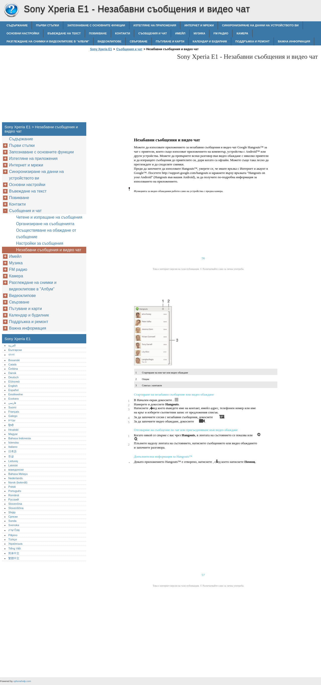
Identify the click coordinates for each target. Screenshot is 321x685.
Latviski (13, 465)
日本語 (12, 451)
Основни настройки (23, 33)
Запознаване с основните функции (96, 25)
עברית (11, 420)
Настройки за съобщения (39, 243)
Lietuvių (13, 461)
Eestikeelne (15, 394)
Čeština (13, 368)
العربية (12, 345)
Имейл (180, 33)
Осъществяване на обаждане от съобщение (46, 233)
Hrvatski (13, 429)
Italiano (12, 446)
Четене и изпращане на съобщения (49, 217)
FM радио (220, 33)
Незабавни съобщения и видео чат (48, 250)
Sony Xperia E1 (11, 10)
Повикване (98, 33)
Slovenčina (15, 503)
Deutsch (13, 377)
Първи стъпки (47, 25)
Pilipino (12, 535)
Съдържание (17, 25)
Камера (242, 33)
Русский (13, 499)
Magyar (13, 433)
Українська (15, 543)
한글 (11, 456)
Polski (12, 486)
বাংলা (11, 354)
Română (13, 495)
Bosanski (14, 360)
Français (13, 411)
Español (13, 390)
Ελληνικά (14, 381)
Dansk (12, 373)
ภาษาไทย (14, 530)
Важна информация (294, 41)
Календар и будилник (210, 41)
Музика (199, 33)
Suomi (12, 407)
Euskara (13, 398)
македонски (16, 469)
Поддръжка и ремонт (252, 41)
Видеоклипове (109, 41)
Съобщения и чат (152, 33)
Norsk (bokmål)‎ (17, 482)
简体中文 (13, 553)
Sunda (12, 520)
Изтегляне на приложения (154, 25)
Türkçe (12, 539)
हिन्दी (11, 425)
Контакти (122, 33)
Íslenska (13, 442)
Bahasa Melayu (18, 473)
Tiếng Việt (14, 548)
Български (15, 349)
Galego (12, 415)
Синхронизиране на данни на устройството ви (260, 25)
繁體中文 (13, 558)
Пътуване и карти (170, 41)
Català (12, 364)
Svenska (13, 525)
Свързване (138, 41)
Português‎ (14, 490)
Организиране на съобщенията (45, 224)
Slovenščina (15, 508)
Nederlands (15, 478)
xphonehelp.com (22, 681)
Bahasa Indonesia (19, 438)
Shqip (12, 512)
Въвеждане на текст (64, 33)
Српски (13, 516)
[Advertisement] (131, 88)
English (13, 385)
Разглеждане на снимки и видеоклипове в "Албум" (48, 41)
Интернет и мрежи (199, 25)
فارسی (12, 402)
